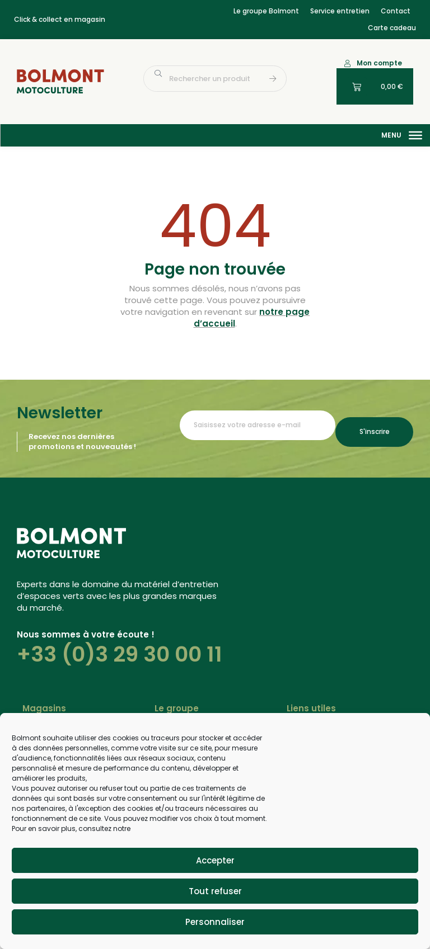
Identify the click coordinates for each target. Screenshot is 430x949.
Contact (395, 11)
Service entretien (340, 11)
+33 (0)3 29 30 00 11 (119, 654)
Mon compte (379, 63)
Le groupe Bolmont (266, 11)
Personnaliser (215, 922)
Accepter (215, 860)
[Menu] (415, 135)
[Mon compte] (347, 63)
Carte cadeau (392, 27)
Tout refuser (215, 891)
